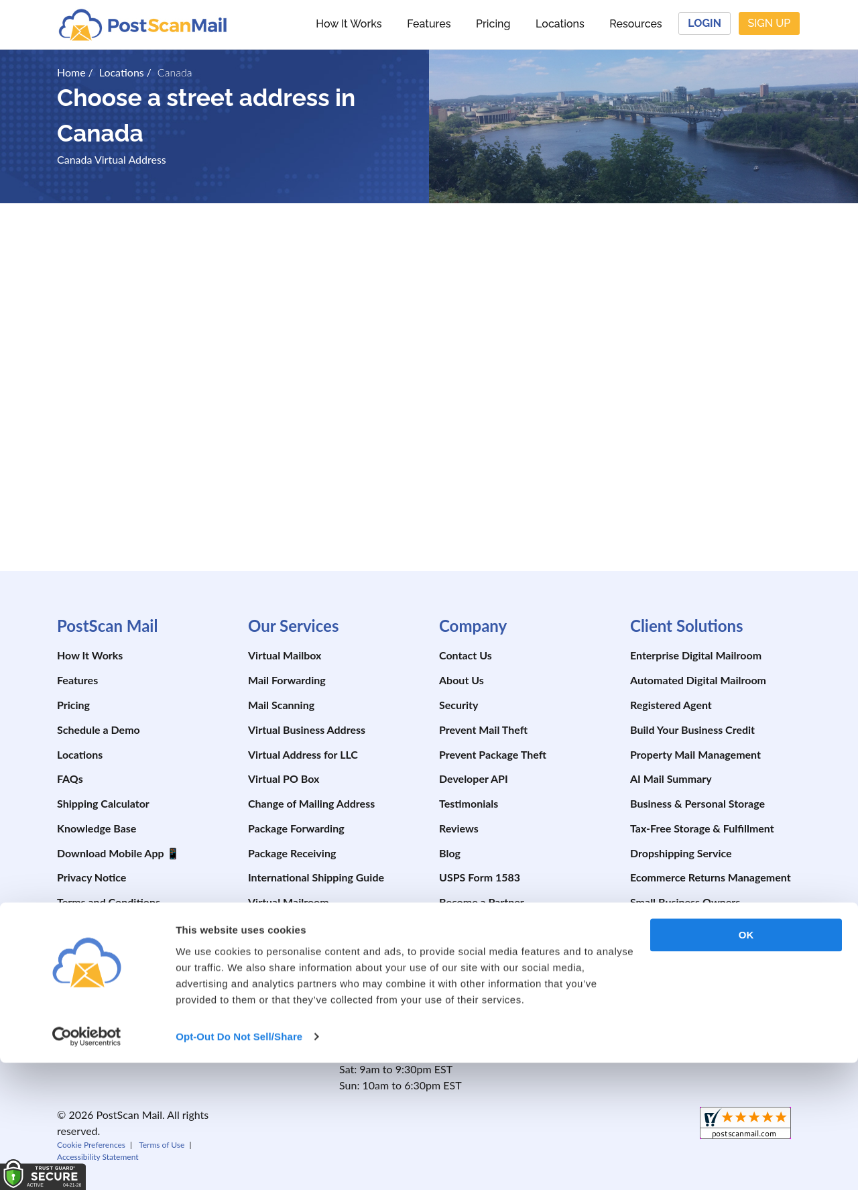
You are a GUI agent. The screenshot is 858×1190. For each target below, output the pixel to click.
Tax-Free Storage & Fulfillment (702, 828)
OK (746, 1062)
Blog (450, 853)
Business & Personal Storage (697, 803)
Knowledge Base (96, 828)
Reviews (459, 828)
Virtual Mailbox (284, 655)
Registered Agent (671, 704)
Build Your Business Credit (692, 729)
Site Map (78, 926)
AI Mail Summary (671, 778)
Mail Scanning (281, 704)
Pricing (493, 23)
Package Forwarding (296, 828)
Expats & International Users (698, 976)
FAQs (70, 778)
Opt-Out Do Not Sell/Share (239, 1163)
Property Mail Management (695, 754)
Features (428, 23)
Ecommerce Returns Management (710, 877)
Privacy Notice (91, 877)
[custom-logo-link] (142, 24)
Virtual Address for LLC (303, 754)
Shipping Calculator (103, 803)
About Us (461, 679)
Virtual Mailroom (288, 902)
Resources (635, 23)
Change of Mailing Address (311, 803)
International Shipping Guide (316, 877)
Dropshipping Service (681, 853)
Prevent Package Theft (492, 754)
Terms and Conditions (108, 902)
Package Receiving (292, 853)
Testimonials (468, 803)
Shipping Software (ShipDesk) (318, 926)
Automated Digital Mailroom (698, 679)
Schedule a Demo (98, 729)
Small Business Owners (685, 902)
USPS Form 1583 (479, 877)
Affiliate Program (479, 926)
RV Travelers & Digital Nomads (703, 926)
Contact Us (465, 655)
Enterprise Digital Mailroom (695, 655)
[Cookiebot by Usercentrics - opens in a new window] (86, 1164)
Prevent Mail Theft (483, 729)
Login (704, 23)
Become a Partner (481, 902)
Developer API (473, 778)
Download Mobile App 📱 (118, 853)
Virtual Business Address (306, 729)
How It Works (348, 23)
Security (458, 704)
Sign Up (768, 23)
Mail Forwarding (287, 679)
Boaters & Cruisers (674, 951)
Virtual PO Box (283, 778)
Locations (560, 23)
